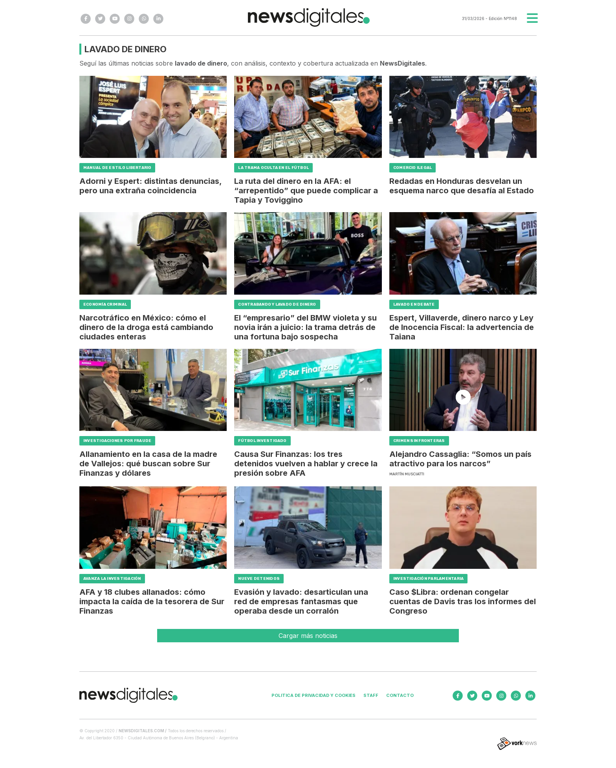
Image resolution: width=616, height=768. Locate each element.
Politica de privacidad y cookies (313, 695)
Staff (370, 695)
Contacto (400, 695)
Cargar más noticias (308, 636)
